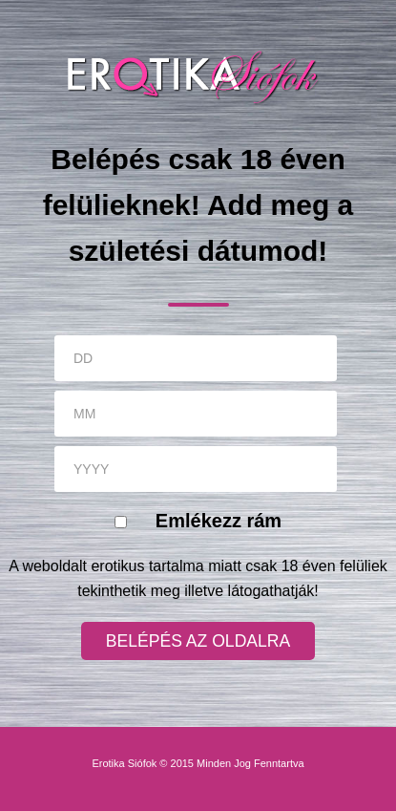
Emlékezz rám (218, 520)
